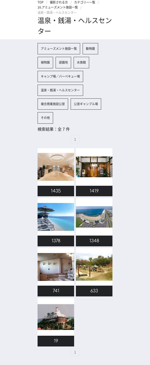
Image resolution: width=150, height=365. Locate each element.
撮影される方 (59, 2)
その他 (45, 117)
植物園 (45, 62)
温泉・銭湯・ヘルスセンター (60, 90)
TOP (41, 2)
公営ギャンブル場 (86, 103)
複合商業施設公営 (53, 103)
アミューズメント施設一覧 (59, 48)
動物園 (90, 48)
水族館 (81, 62)
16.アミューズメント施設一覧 (58, 7)
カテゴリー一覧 (84, 2)
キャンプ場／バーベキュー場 (60, 76)
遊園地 (63, 62)
